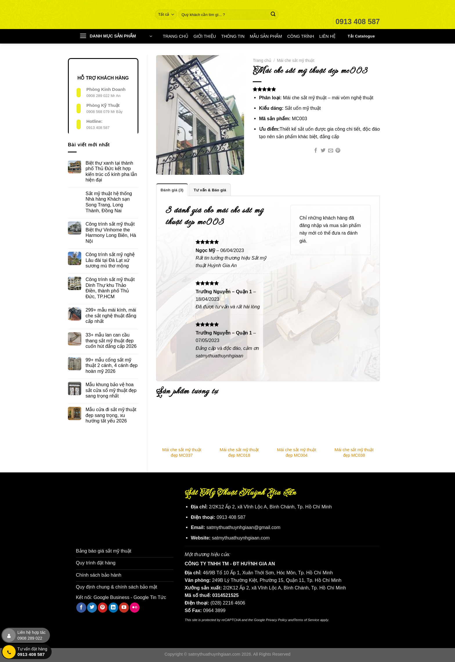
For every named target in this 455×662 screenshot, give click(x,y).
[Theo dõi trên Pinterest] (103, 607)
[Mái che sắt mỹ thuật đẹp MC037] (182, 425)
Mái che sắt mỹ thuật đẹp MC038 (354, 452)
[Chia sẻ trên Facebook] (315, 151)
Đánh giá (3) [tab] (172, 190)
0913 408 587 (98, 127)
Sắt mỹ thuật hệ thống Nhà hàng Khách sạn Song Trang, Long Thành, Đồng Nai (109, 202)
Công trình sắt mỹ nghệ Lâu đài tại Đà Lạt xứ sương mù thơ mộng (110, 260)
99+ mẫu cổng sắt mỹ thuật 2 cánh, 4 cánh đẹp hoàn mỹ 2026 (112, 365)
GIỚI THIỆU (205, 36)
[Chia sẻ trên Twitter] (323, 151)
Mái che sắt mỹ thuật (296, 60)
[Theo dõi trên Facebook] (81, 607)
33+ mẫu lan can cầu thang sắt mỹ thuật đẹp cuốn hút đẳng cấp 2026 (111, 340)
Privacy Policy (276, 620)
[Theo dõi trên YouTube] (124, 607)
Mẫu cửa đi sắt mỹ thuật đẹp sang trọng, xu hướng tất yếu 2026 (111, 415)
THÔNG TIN (232, 36)
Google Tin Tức (149, 596)
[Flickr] (135, 607)
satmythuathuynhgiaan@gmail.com (243, 527)
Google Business (111, 596)
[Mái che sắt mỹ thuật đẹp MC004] (296, 425)
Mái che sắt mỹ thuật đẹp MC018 (239, 452)
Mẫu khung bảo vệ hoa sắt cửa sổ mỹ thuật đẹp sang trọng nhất (111, 390)
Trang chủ (262, 60)
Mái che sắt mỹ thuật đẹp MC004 (296, 452)
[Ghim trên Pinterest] (337, 151)
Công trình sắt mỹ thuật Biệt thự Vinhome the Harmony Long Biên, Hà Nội (111, 232)
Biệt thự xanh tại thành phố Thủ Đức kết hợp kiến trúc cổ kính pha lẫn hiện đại (111, 171)
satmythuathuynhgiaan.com (241, 537)
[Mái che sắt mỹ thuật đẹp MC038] (354, 425)
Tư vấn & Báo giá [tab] (210, 190)
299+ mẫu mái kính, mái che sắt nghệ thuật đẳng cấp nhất (111, 315)
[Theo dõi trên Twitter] (92, 607)
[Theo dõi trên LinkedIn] (113, 607)
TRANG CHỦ (175, 36)
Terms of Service (306, 620)
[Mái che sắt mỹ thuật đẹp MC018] (239, 425)
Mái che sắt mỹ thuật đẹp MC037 (181, 452)
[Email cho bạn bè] (330, 151)
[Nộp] (273, 14)
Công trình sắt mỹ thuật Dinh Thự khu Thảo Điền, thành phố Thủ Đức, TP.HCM (110, 288)
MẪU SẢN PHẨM (266, 36)
